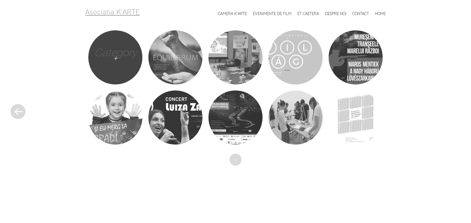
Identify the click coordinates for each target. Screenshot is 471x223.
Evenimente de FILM (272, 13)
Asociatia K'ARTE (112, 12)
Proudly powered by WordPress (110, 201)
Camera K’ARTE (232, 13)
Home (380, 13)
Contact (360, 13)
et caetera (308, 13)
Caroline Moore (175, 201)
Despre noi (335, 13)
